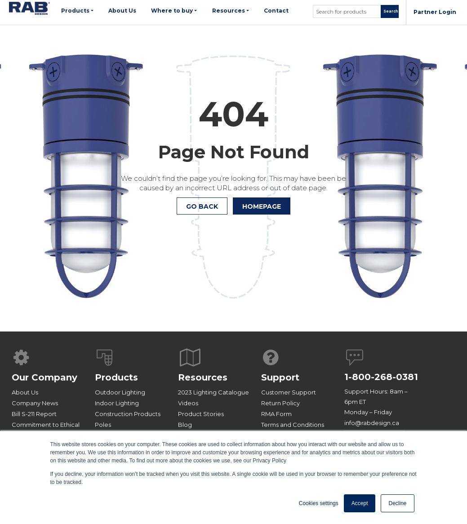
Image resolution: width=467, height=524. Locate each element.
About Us (25, 392)
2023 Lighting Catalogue (213, 392)
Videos (188, 403)
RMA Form (276, 413)
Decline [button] (397, 503)
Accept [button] (359, 503)
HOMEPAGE (261, 206)
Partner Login (435, 12)
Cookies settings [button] (318, 503)
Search (390, 11)
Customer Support (288, 392)
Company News (35, 403)
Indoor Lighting (117, 403)
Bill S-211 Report (34, 413)
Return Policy (280, 403)
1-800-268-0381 (381, 377)
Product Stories (201, 413)
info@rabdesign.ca (371, 422)
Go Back (202, 206)
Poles (103, 424)
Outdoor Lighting (120, 392)
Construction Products (127, 413)
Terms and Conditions (292, 424)
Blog (185, 424)
